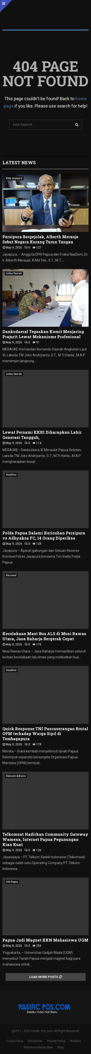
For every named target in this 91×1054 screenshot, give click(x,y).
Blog (61, 1047)
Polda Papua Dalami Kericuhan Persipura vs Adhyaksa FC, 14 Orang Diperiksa (43, 535)
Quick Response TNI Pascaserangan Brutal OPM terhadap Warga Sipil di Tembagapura (45, 733)
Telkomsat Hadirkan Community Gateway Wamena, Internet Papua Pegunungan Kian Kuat (45, 839)
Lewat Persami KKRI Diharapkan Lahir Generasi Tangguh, (42, 435)
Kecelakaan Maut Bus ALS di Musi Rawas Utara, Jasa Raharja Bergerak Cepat (44, 636)
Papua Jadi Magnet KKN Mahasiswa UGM (45, 940)
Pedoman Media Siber (38, 1047)
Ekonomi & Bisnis (16, 776)
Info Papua (12, 881)
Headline (11, 474)
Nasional (11, 575)
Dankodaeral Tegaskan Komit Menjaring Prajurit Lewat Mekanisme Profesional (43, 334)
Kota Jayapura (14, 178)
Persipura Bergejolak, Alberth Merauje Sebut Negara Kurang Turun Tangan (40, 239)
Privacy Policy (56, 1041)
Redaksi (75, 1041)
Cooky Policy (14, 1041)
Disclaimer (35, 1041)
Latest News (19, 162)
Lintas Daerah (14, 273)
